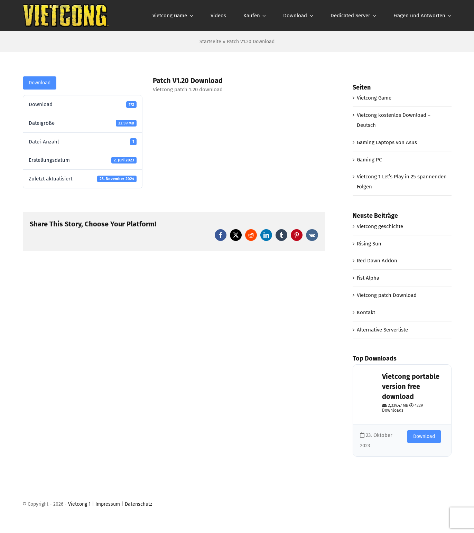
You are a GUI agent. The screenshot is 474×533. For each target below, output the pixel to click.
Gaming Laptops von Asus (387, 142)
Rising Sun (369, 244)
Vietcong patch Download (387, 295)
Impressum (107, 504)
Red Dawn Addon (377, 261)
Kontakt (366, 312)
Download (39, 83)
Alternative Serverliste (382, 330)
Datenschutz (138, 504)
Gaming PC (369, 160)
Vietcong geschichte (380, 226)
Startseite (210, 42)
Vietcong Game (374, 98)
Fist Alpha (368, 278)
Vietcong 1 (79, 504)
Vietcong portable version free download (410, 386)
